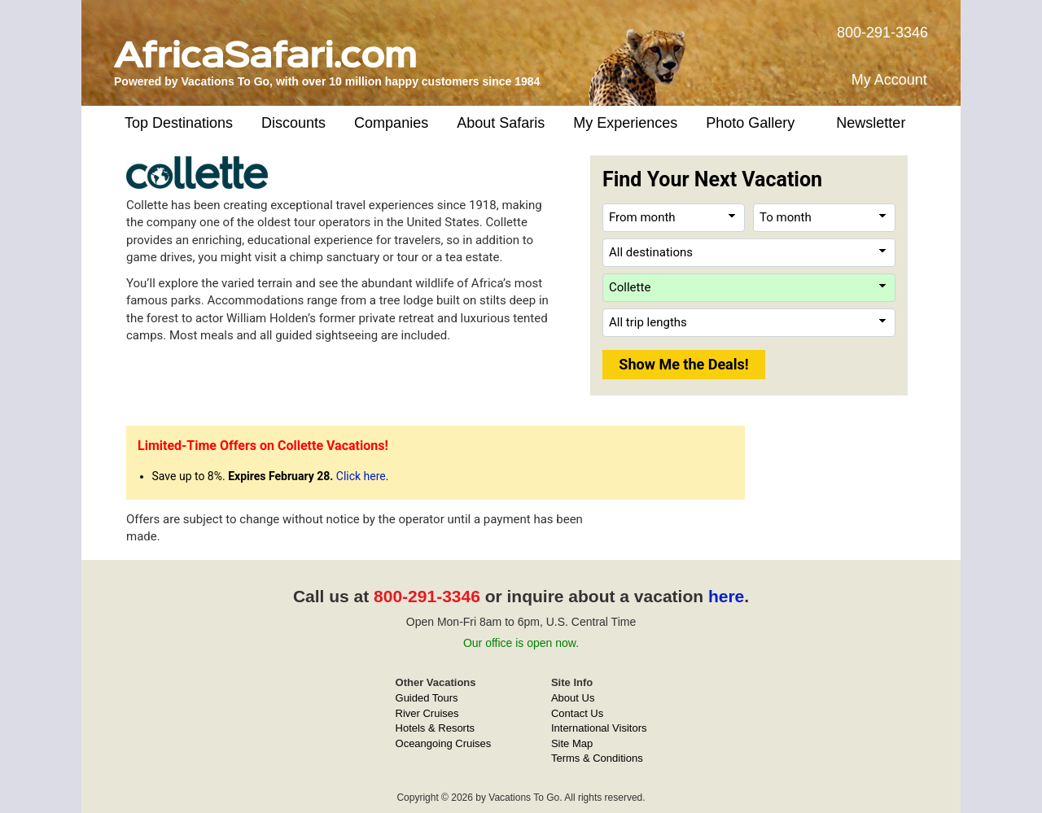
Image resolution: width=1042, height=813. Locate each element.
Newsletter (870, 123)
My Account (889, 80)
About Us (572, 698)
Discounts (293, 123)
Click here (361, 476)
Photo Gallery (750, 123)
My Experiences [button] (625, 123)
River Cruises (427, 713)
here (726, 596)
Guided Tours (427, 698)
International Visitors (599, 728)
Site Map (572, 743)
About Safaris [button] (501, 123)
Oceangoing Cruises (444, 743)
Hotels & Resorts (435, 728)
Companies (391, 123)
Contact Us (577, 713)
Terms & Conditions (597, 758)
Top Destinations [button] (179, 123)
